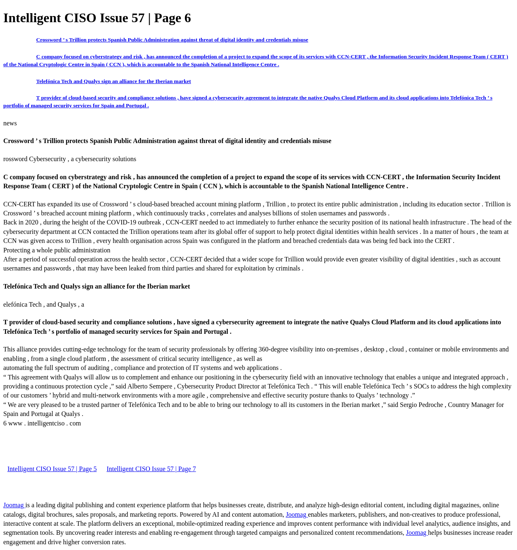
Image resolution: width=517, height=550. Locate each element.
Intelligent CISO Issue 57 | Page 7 (151, 468)
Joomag (14, 504)
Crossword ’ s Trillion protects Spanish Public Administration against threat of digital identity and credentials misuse (172, 40)
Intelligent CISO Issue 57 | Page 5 (52, 468)
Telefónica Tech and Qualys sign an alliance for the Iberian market (113, 81)
